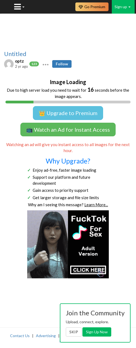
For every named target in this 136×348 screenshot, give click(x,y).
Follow (62, 63)
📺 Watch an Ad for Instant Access (68, 129)
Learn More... (96, 204)
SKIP (73, 331)
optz (19, 60)
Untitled (15, 54)
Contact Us (20, 335)
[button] (45, 64)
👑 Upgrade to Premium (68, 113)
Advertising (46, 335)
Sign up (123, 6)
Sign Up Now (97, 331)
